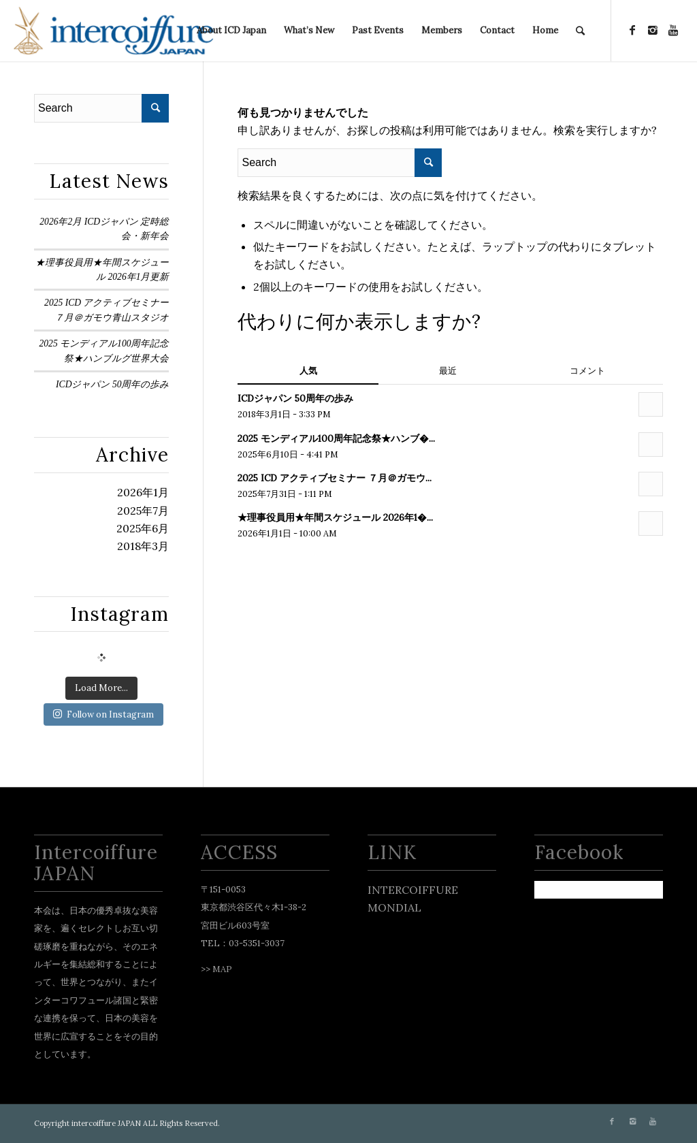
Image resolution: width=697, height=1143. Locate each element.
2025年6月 (142, 528)
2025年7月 (143, 510)
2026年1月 (143, 492)
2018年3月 (143, 546)
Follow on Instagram (103, 714)
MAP (222, 969)
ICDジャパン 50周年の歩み (112, 384)
